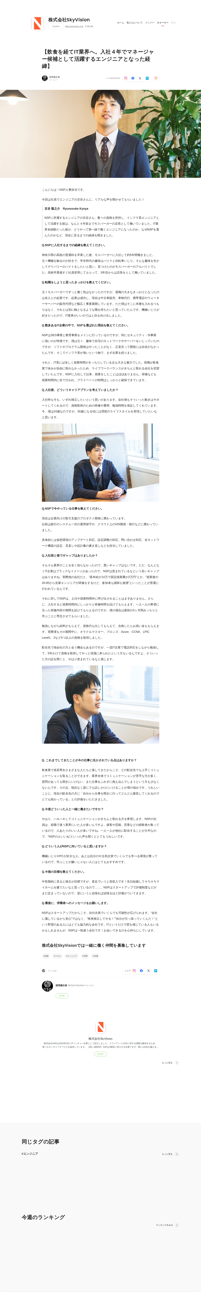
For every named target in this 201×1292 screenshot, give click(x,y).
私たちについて (135, 22)
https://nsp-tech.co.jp (74, 26)
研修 (47, 956)
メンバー (149, 22)
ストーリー (162, 22)
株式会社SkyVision (69, 20)
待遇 (96, 956)
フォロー (56, 26)
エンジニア (72, 956)
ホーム (120, 22)
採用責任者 (54, 77)
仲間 (86, 956)
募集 (173, 22)
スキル (58, 956)
